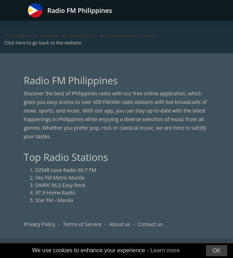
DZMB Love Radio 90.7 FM (65, 170)
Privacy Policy (39, 224)
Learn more (165, 250)
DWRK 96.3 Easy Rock (60, 185)
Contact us (150, 224)
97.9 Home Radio (55, 192)
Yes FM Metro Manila (59, 177)
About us (119, 224)
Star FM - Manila (54, 200)
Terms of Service (82, 224)
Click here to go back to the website (42, 42)
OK (217, 251)
